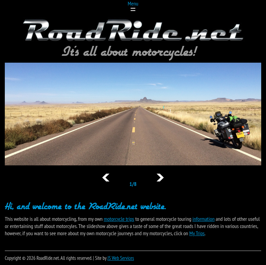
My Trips (197, 233)
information (204, 218)
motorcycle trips (119, 218)
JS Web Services (121, 258)
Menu (133, 3)
